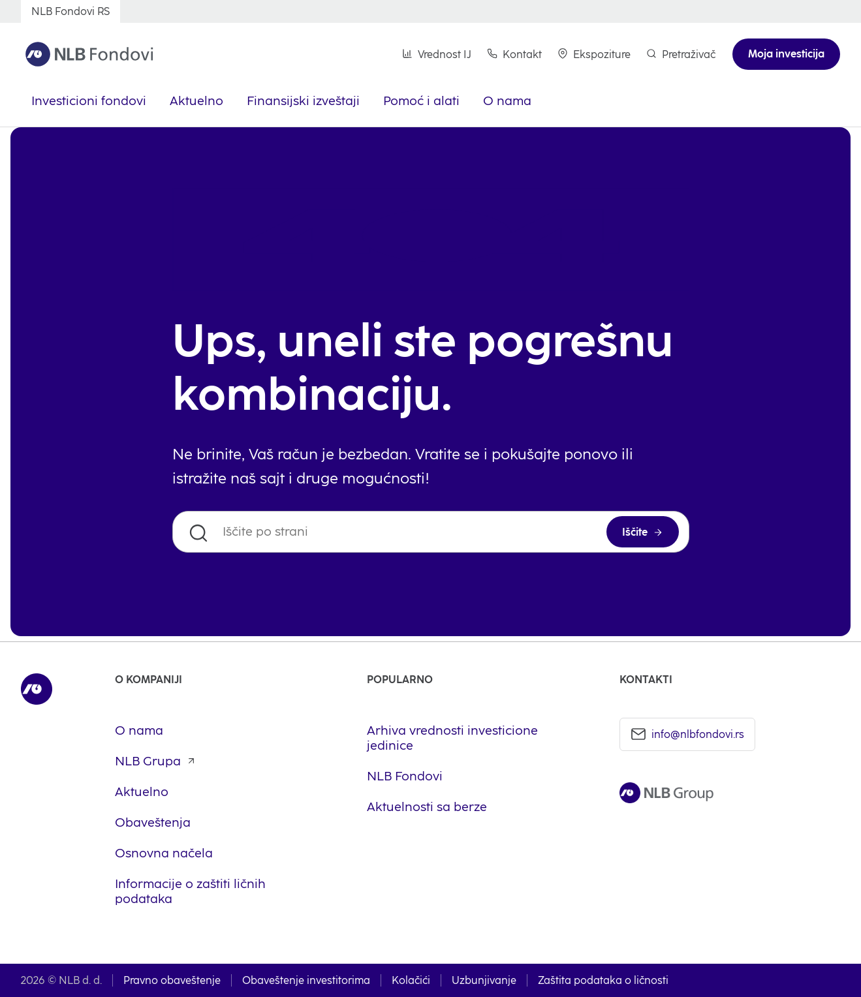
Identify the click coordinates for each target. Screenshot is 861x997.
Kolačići (411, 980)
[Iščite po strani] (430, 532)
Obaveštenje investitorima (306, 980)
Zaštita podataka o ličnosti (603, 980)
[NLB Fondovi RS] (70, 11)
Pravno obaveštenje (172, 980)
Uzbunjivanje (484, 980)
